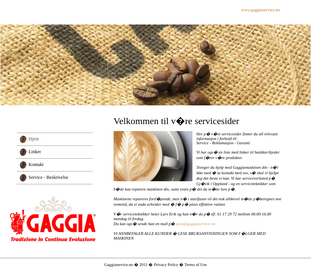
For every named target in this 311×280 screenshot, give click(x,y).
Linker (35, 151)
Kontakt (36, 164)
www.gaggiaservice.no (260, 10)
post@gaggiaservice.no (195, 224)
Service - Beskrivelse (48, 177)
